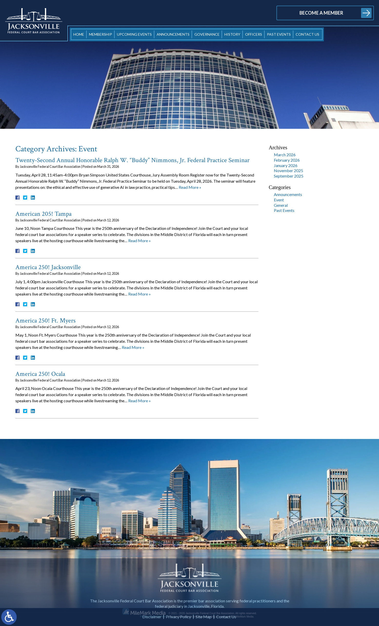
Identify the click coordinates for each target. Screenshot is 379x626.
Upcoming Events (134, 34)
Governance (207, 34)
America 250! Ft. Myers (45, 320)
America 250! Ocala (40, 374)
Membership (100, 34)
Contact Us (307, 34)
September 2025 (288, 175)
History (232, 34)
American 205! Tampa (43, 214)
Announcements (173, 34)
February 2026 (287, 160)
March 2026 (285, 154)
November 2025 (288, 170)
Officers (253, 34)
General (281, 205)
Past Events (279, 34)
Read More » (190, 187)
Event (279, 199)
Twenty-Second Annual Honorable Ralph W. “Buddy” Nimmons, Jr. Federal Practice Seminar (132, 160)
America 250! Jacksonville (48, 267)
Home (78, 34)
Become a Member (321, 13)
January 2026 (285, 165)
